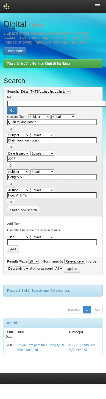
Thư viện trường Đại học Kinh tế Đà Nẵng (38, 63)
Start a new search (23, 210)
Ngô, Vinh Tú (77, 350)
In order (92, 261)
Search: (13, 91)
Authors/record (41, 268)
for (9, 97)
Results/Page (17, 261)
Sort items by (53, 261)
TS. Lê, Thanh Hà (81, 345)
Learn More (14, 51)
